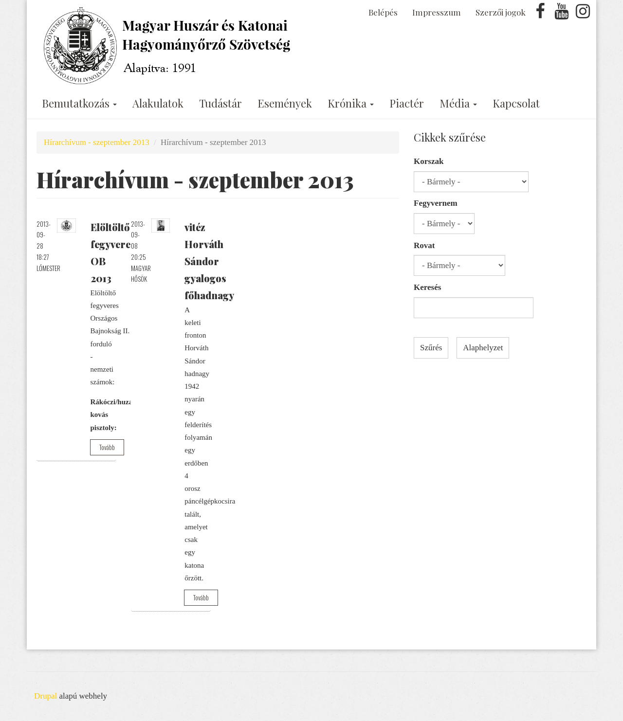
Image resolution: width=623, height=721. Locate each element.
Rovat (424, 245)
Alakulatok (157, 103)
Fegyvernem (436, 203)
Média (458, 103)
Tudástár (220, 103)
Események (284, 103)
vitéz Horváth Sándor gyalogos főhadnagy (209, 261)
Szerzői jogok (501, 12)
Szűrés (431, 347)
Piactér (406, 103)
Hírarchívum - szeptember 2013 (96, 142)
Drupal (45, 696)
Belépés (383, 12)
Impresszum (436, 12)
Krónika (351, 103)
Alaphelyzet (483, 347)
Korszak (428, 161)
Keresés (427, 287)
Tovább (107, 447)
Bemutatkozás (79, 103)
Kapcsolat (516, 103)
